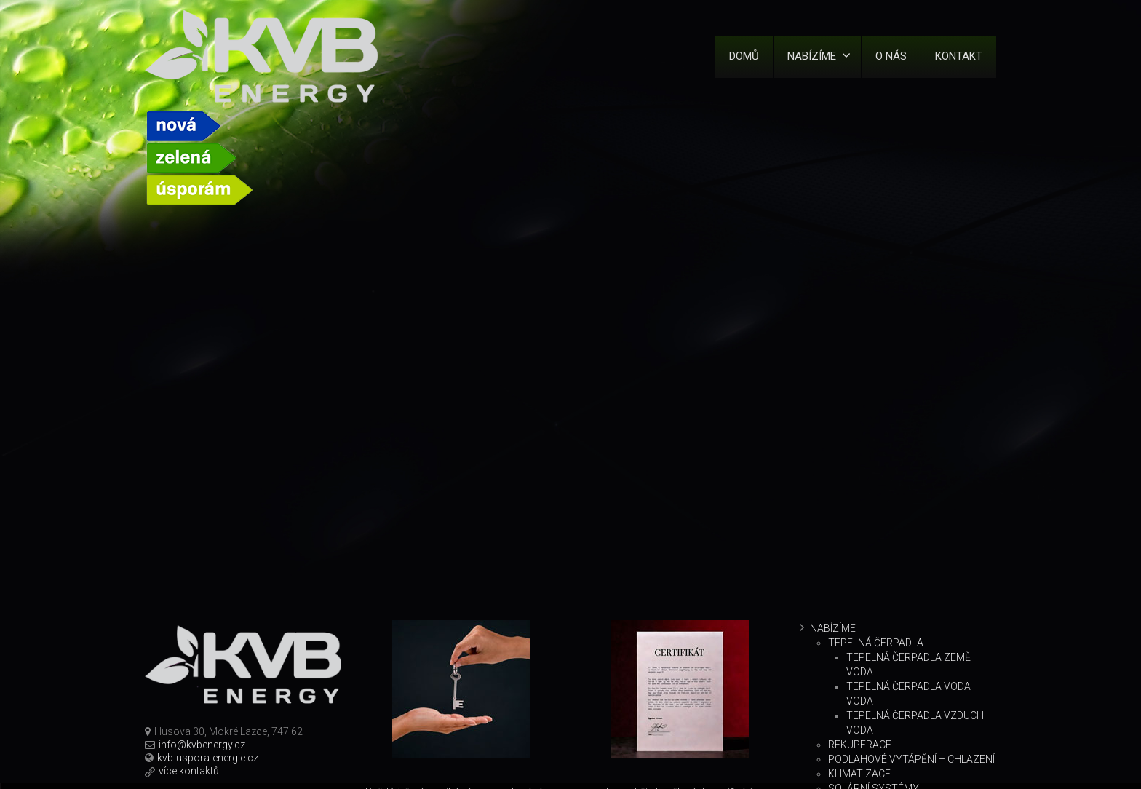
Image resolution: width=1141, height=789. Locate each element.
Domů (744, 56)
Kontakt (958, 56)
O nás (891, 56)
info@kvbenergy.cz (202, 744)
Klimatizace (859, 774)
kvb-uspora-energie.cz (207, 758)
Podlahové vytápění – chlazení (911, 759)
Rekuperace (859, 744)
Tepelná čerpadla (875, 643)
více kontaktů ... (193, 771)
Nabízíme (819, 56)
